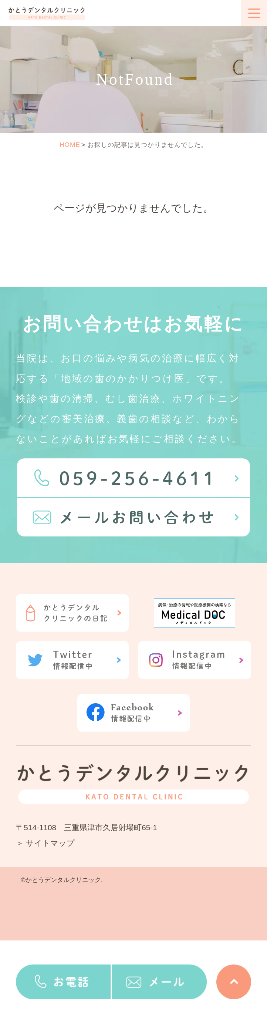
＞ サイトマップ (45, 843)
